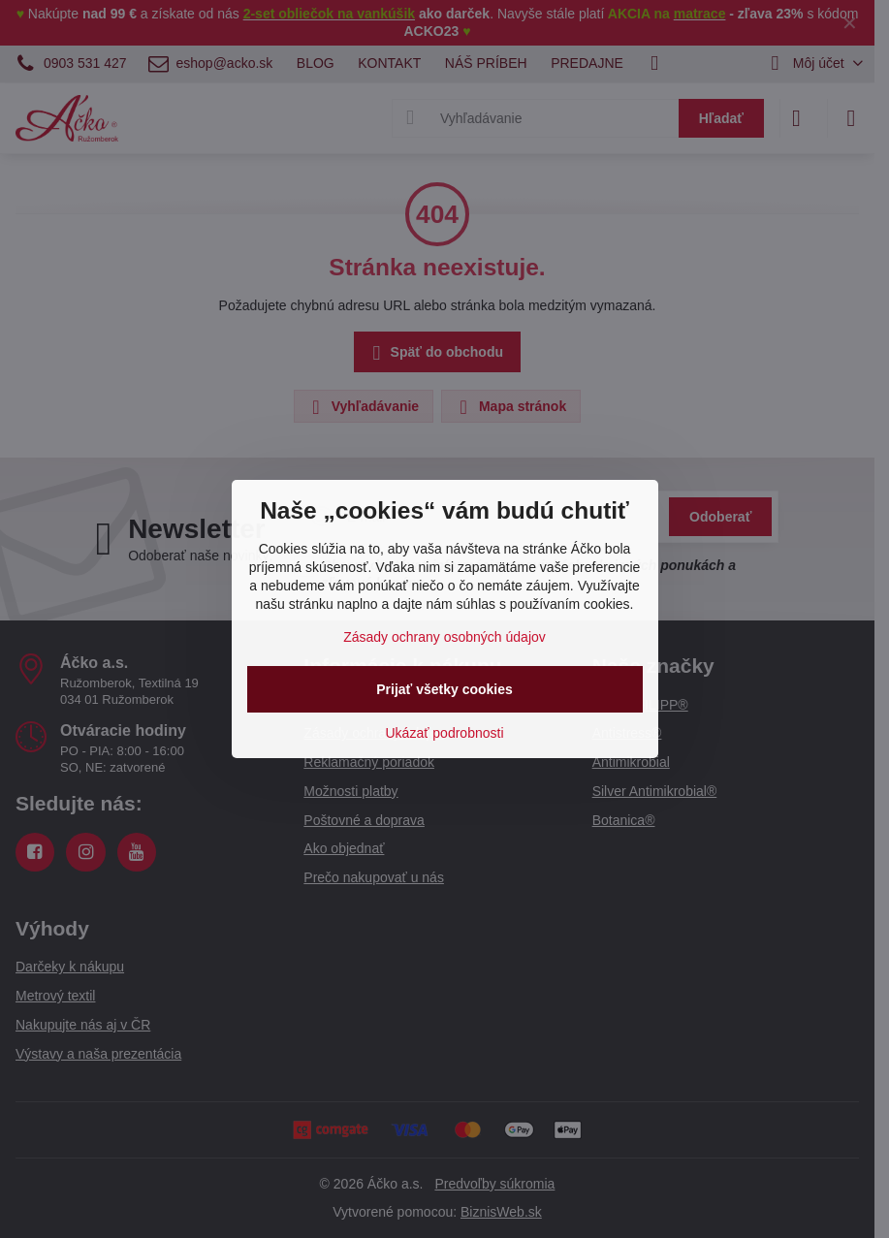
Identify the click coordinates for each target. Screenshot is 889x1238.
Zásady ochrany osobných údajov (444, 637)
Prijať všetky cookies (444, 689)
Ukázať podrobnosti (445, 733)
